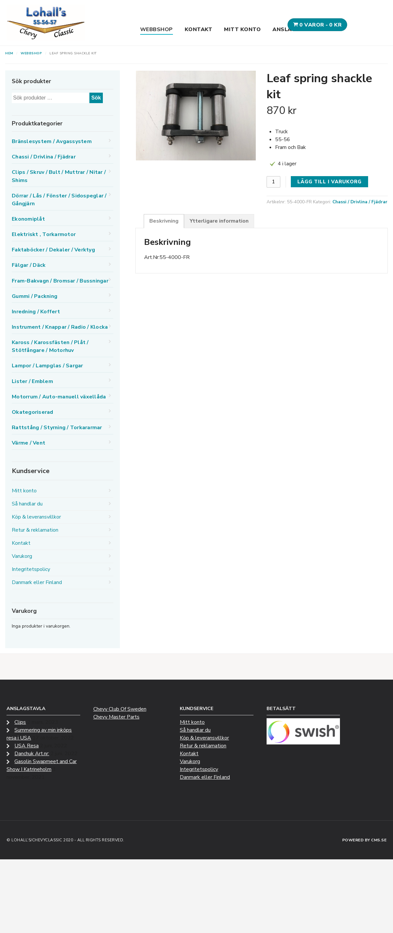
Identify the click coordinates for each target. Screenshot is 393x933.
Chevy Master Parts (116, 717)
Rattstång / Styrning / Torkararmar (57, 427)
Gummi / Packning (34, 296)
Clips (20, 722)
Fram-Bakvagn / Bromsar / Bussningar (60, 280)
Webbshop (156, 29)
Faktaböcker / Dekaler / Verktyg (53, 249)
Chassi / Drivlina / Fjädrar (359, 202)
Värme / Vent (28, 443)
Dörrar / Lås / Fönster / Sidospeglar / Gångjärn (59, 199)
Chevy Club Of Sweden (119, 709)
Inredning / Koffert (36, 311)
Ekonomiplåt (28, 219)
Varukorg (22, 556)
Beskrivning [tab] (163, 221)
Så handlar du (27, 503)
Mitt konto (242, 29)
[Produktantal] (273, 182)
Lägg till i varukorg (329, 181)
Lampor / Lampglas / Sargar (47, 365)
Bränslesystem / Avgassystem (52, 141)
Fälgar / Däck (29, 265)
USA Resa (26, 745)
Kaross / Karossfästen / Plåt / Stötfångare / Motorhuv (50, 346)
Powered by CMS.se (364, 840)
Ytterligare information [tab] (219, 221)
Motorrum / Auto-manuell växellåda (59, 396)
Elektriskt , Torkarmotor (44, 234)
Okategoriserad (32, 412)
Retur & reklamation (35, 530)
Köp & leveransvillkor (36, 517)
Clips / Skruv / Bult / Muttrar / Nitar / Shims (59, 176)
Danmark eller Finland (37, 582)
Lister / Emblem (32, 381)
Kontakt (199, 29)
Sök (96, 98)
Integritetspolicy (31, 569)
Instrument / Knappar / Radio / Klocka (60, 327)
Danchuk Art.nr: (31, 753)
